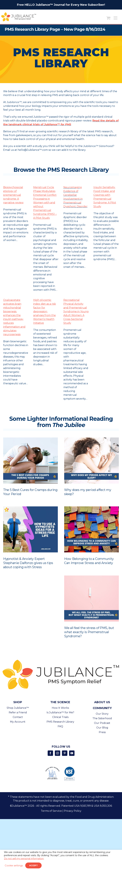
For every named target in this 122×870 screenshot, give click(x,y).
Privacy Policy (72, 810)
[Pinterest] (64, 753)
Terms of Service (51, 810)
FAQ (60, 726)
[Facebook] (50, 753)
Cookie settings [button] (14, 865)
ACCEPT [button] (33, 865)
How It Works (60, 707)
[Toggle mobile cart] (108, 18)
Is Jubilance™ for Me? (60, 712)
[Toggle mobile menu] (116, 18)
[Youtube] (72, 753)
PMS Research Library (60, 721)
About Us (102, 702)
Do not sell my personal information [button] (24, 858)
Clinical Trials (60, 717)
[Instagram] (57, 753)
